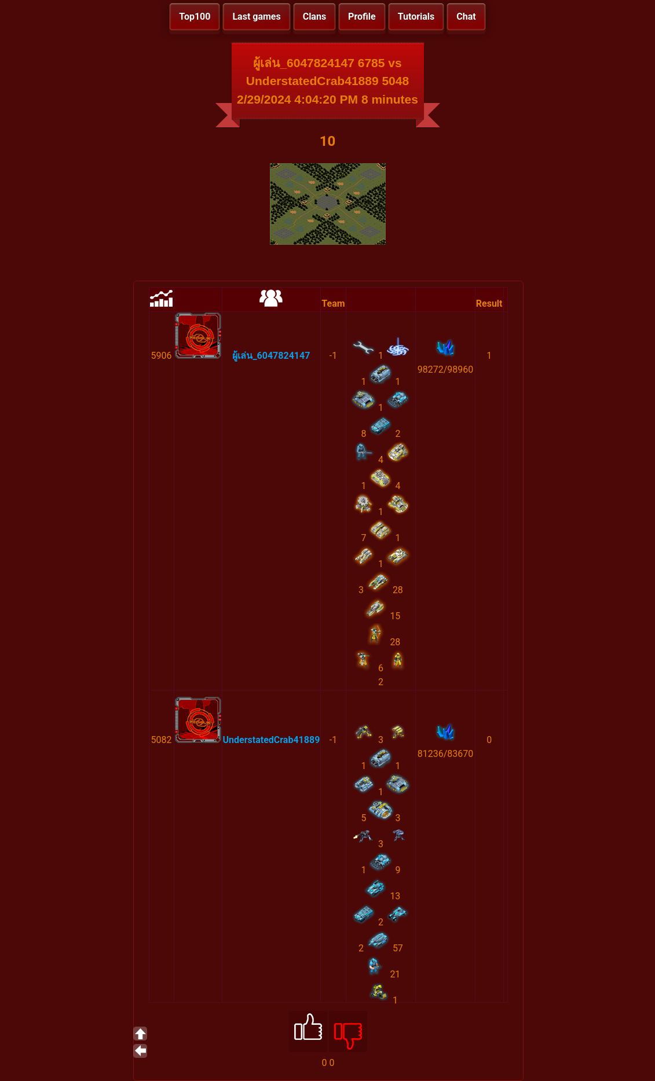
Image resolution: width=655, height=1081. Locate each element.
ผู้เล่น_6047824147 (271, 355)
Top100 (194, 16)
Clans (314, 16)
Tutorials (416, 16)
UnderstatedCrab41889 (271, 739)
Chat (465, 16)
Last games (256, 16)
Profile (362, 16)
